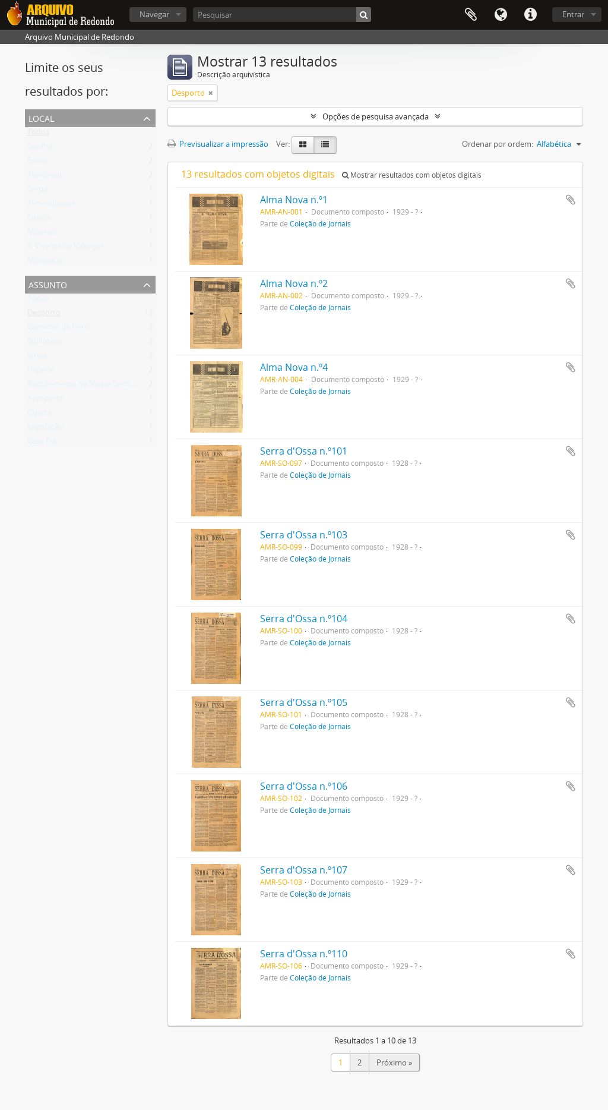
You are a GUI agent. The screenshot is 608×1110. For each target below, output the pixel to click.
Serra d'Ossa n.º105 (303, 702)
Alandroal (44, 177)
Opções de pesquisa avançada (375, 116)
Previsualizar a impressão (217, 143)
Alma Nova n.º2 (294, 283)
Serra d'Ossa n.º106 (303, 786)
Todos (38, 134)
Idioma (500, 15)
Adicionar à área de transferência (571, 200)
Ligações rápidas (530, 15)
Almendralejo (50, 205)
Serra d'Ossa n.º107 (303, 869)
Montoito (44, 262)
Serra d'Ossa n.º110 (303, 953)
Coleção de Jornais (320, 223)
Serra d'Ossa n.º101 (303, 451)
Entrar (573, 14)
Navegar (154, 14)
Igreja (37, 357)
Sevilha (39, 148)
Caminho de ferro (58, 329)
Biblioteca (44, 343)
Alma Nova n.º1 (294, 199)
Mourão (41, 234)
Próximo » (394, 1062)
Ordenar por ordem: (497, 143)
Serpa (37, 191)
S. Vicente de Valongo (65, 248)
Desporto (44, 315)
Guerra (39, 414)
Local (41, 117)
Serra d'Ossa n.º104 (303, 618)
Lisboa (38, 220)
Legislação (45, 429)
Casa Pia (41, 443)
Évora (37, 162)
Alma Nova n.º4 (294, 367)
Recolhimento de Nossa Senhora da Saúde (102, 386)
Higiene (40, 372)
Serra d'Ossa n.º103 (303, 534)
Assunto (47, 284)
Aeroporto (45, 400)
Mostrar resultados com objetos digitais (412, 175)
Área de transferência (471, 15)
